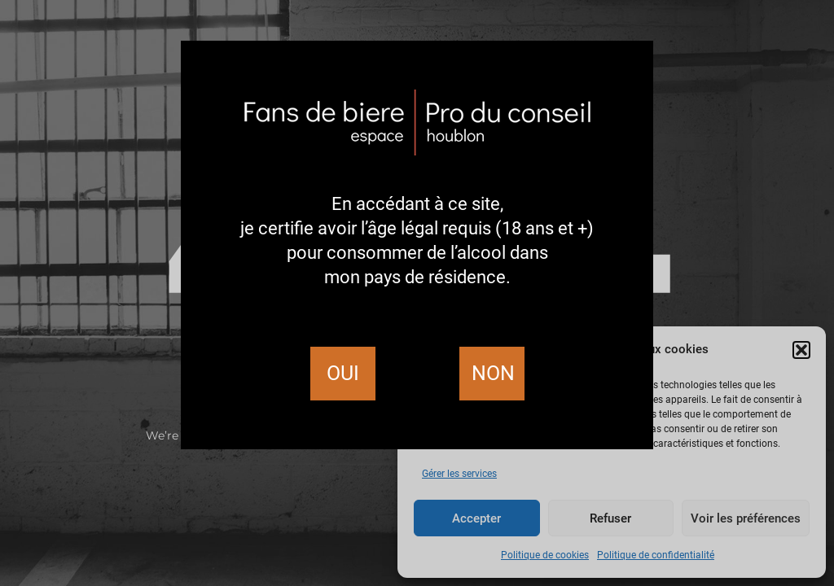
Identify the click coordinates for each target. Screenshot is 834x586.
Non (493, 373)
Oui (343, 373)
